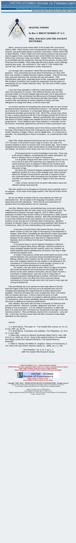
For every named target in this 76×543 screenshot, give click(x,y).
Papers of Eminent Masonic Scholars (57, 367)
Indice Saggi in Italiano (26, 368)
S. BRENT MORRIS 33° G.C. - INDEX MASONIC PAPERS (38, 365)
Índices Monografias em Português (25, 370)
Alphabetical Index (30, 367)
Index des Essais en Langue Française (45, 368)
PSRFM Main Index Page (16, 367)
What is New (41, 367)
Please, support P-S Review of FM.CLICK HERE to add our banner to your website (38, 379)
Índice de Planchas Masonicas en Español (49, 370)
